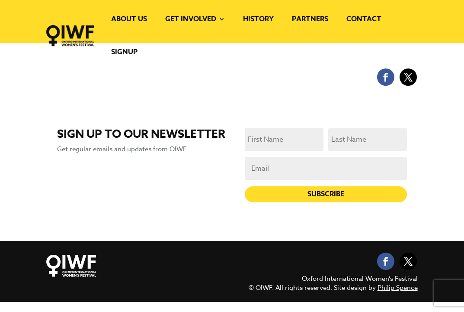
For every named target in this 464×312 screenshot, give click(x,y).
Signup (124, 52)
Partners (310, 19)
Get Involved (190, 19)
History (258, 19)
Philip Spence (398, 287)
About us (129, 19)
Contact (363, 19)
